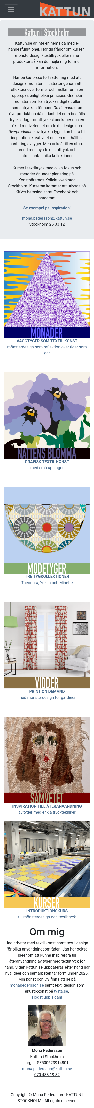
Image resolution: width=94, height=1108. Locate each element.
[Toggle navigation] (11, 9)
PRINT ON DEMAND (47, 691)
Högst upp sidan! (47, 997)
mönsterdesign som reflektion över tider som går (47, 347)
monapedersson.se (27, 985)
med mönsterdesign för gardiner (47, 697)
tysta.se (61, 991)
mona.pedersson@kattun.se (47, 218)
